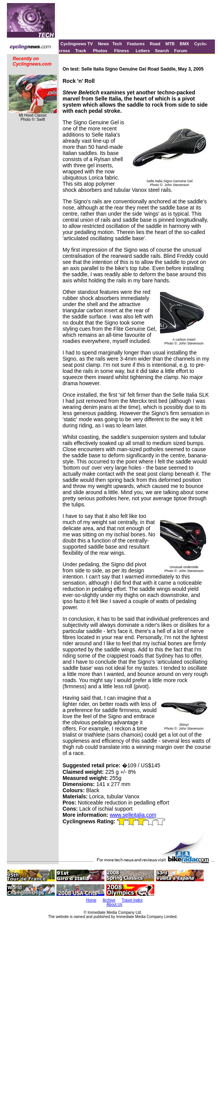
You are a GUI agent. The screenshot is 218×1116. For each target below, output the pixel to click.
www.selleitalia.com (133, 815)
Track (80, 50)
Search (162, 50)
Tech (117, 43)
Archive (108, 900)
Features (136, 43)
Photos (100, 50)
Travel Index (132, 900)
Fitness (121, 50)
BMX (184, 43)
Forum (180, 50)
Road (155, 43)
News (103, 43)
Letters (143, 50)
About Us (114, 904)
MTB (170, 43)
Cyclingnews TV (76, 43)
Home (91, 900)
